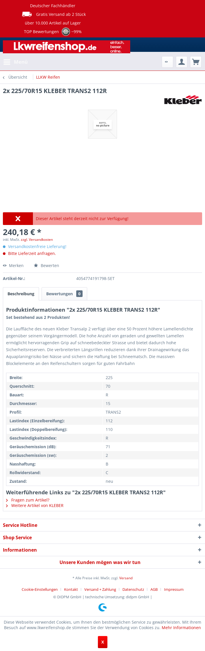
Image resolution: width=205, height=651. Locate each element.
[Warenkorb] (196, 62)
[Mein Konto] (181, 62)
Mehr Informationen (181, 627)
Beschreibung (21, 293)
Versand (126, 578)
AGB (154, 589)
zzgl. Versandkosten (37, 239)
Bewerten (46, 265)
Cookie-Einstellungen (40, 589)
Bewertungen (64, 293)
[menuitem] (15, 62)
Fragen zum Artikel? (27, 500)
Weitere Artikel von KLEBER (35, 505)
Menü (15, 61)
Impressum (174, 589)
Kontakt (71, 589)
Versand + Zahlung (100, 589)
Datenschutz (133, 589)
